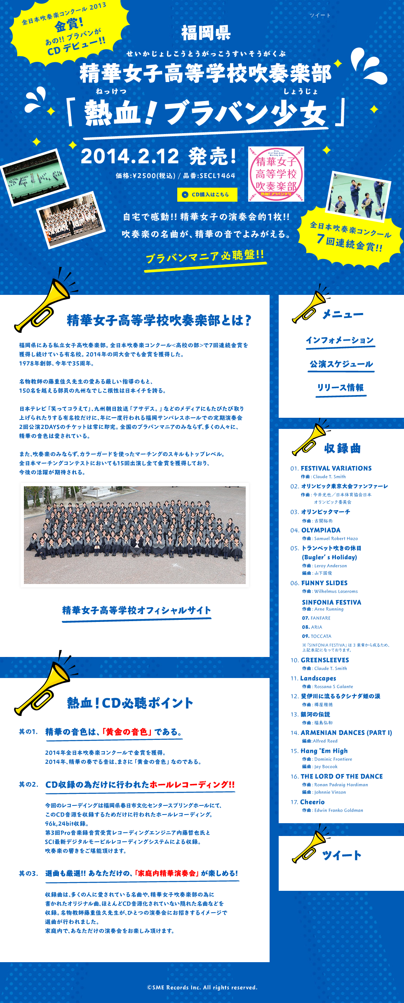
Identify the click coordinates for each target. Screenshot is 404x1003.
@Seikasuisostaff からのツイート (341, 876)
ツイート (320, 15)
